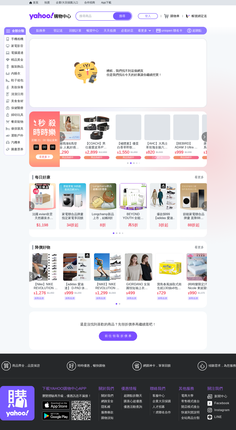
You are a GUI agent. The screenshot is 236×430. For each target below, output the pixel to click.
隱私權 (105, 406)
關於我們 (107, 395)
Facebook (221, 403)
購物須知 (107, 417)
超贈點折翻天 (133, 395)
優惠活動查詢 (133, 406)
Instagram (222, 410)
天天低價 (110, 30)
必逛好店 (127, 30)
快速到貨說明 (190, 412)
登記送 (58, 30)
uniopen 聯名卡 (169, 30)
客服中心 (158, 395)
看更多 (144, 30)
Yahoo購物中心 (50, 16)
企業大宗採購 (161, 401)
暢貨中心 (92, 30)
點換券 (40, 30)
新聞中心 (220, 396)
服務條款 (107, 412)
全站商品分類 (190, 417)
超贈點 (194, 30)
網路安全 (107, 401)
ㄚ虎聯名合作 (161, 412)
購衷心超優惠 (133, 401)
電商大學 (187, 395)
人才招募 (158, 406)
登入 (148, 16)
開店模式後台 (190, 406)
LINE (218, 417)
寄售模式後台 (190, 401)
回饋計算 (75, 30)
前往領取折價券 (118, 336)
